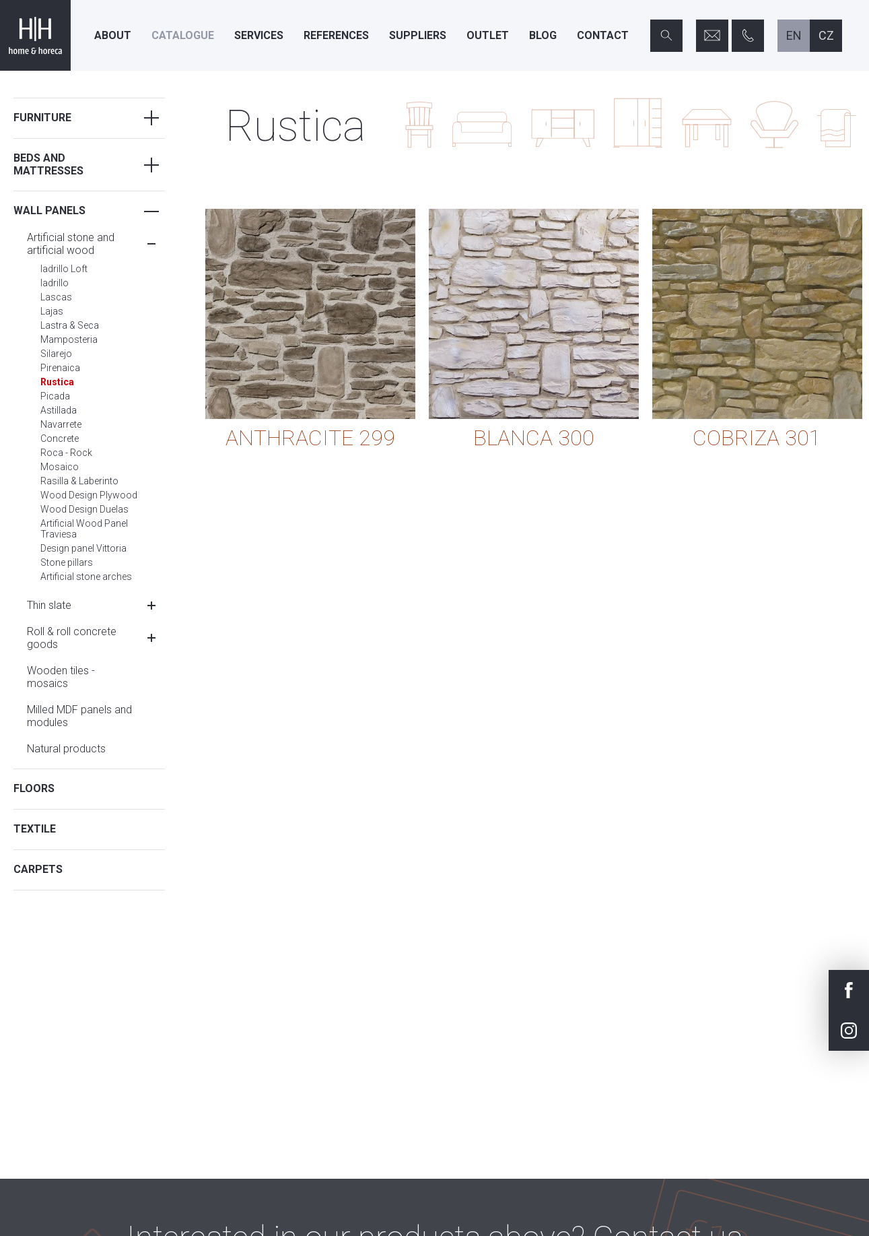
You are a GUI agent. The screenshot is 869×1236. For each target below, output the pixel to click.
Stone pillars (66, 562)
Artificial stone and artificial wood (70, 244)
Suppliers (417, 35)
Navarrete (60, 424)
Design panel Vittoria (83, 548)
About (112, 35)
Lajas (51, 311)
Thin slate (49, 605)
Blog (543, 35)
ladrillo (54, 283)
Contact (603, 35)
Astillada (58, 410)
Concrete (59, 438)
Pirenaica (60, 367)
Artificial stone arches (86, 576)
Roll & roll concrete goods (71, 638)
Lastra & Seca (69, 325)
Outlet (487, 35)
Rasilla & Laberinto (79, 481)
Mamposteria (69, 339)
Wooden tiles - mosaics (61, 677)
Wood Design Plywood (88, 495)
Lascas (56, 297)
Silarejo (56, 353)
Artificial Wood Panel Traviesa (84, 529)
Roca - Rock (66, 452)
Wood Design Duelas (84, 509)
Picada (55, 396)
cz (826, 35)
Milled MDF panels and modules (79, 716)
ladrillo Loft (64, 268)
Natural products (66, 748)
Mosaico (59, 466)
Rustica (57, 382)
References (336, 35)
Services (258, 35)
